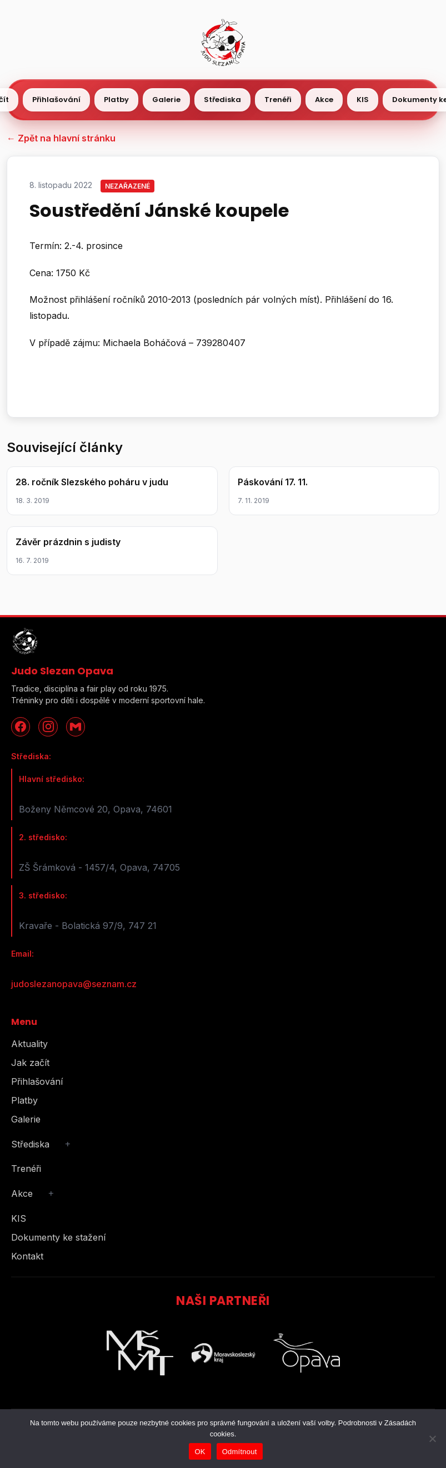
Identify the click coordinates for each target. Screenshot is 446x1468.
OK (199, 1451)
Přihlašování (56, 99)
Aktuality (29, 1043)
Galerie (166, 99)
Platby (116, 99)
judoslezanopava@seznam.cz (74, 983)
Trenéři (278, 99)
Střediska (222, 99)
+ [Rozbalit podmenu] (68, 1143)
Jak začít (30, 1062)
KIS (363, 99)
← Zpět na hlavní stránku (61, 138)
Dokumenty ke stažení (58, 1237)
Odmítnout (239, 1451)
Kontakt (27, 1256)
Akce (324, 99)
